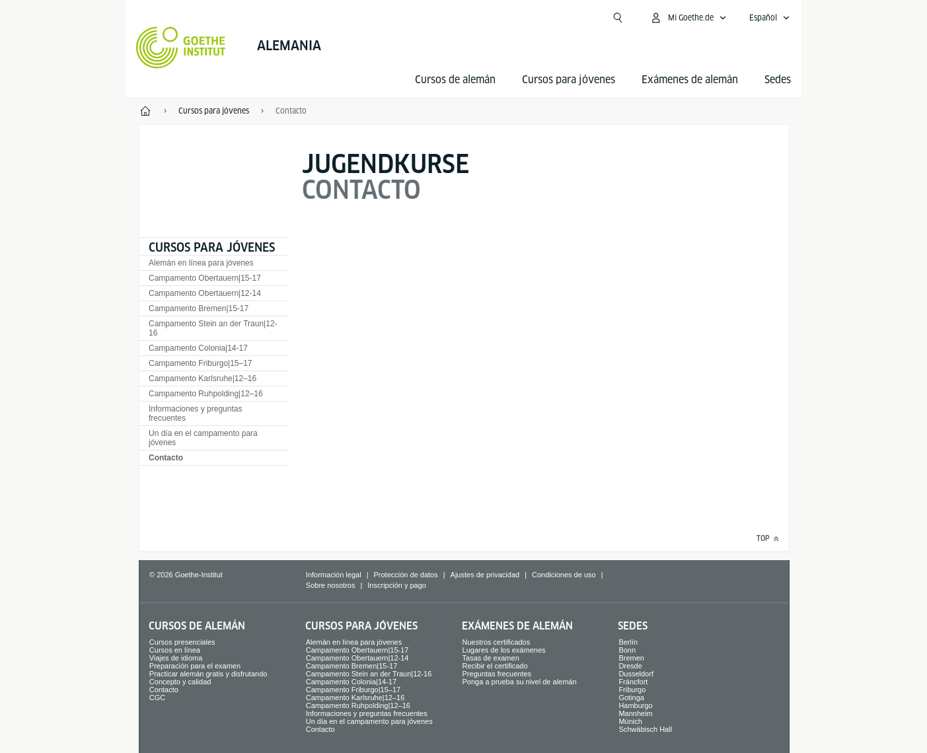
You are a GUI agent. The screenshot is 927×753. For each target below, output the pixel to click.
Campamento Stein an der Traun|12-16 (213, 328)
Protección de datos (405, 575)
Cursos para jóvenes (568, 80)
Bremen (631, 658)
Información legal (333, 575)
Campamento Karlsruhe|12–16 (202, 378)
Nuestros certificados (497, 642)
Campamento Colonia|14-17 (198, 348)
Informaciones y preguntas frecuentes (195, 413)
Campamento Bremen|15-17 (198, 308)
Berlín (628, 642)
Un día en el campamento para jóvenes (203, 438)
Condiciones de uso (564, 575)
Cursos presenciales (182, 642)
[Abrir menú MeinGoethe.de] (688, 17)
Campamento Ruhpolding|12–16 (206, 393)
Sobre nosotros (330, 585)
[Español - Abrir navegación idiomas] (770, 17)
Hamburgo (635, 705)
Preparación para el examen (195, 666)
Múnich (630, 721)
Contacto (166, 457)
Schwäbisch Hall (645, 729)
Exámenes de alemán (690, 80)
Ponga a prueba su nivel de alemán (520, 682)
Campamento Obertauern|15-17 (205, 278)
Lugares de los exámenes (504, 650)
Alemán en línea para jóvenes (201, 263)
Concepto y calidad (180, 682)
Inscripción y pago (396, 585)
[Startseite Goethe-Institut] (180, 47)
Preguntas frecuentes (497, 674)
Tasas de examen (491, 658)
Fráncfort (633, 682)
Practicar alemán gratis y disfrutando (208, 674)
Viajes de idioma (176, 658)
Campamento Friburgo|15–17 (200, 363)
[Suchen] (618, 18)
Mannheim (635, 713)
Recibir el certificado (495, 666)
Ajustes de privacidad (485, 575)
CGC (157, 697)
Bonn (627, 650)
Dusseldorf (635, 674)
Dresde (630, 666)
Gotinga (631, 697)
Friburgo (632, 690)
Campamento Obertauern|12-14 (205, 293)
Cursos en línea (174, 650)
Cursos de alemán (455, 80)
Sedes (777, 80)
